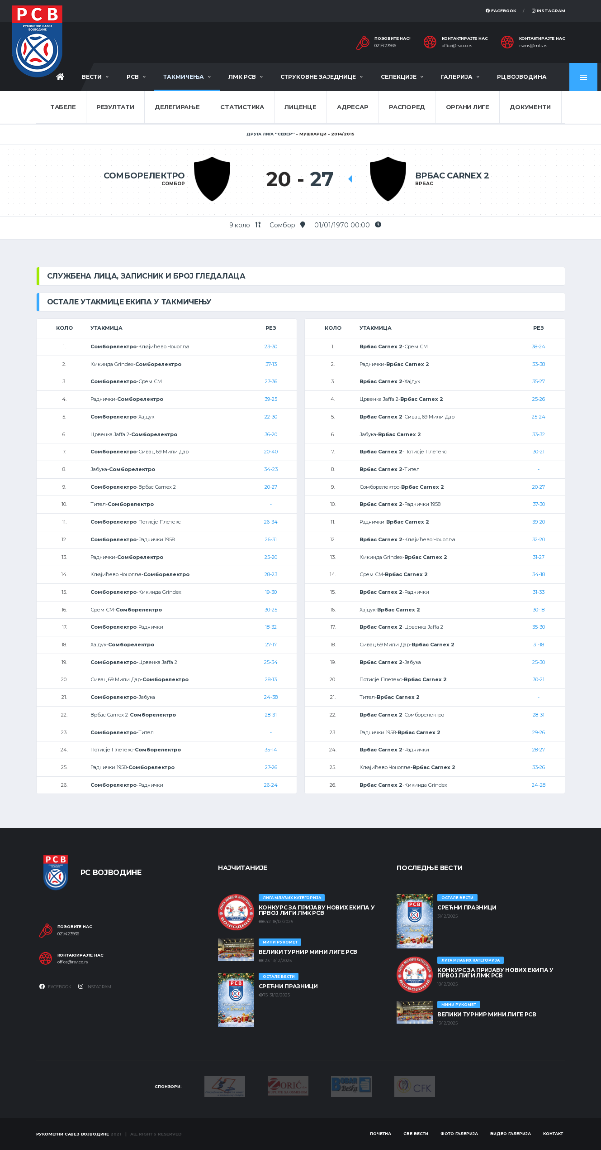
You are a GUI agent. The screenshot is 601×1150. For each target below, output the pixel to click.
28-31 (271, 715)
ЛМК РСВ (242, 76)
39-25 (271, 399)
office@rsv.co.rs (457, 45)
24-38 (271, 697)
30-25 (271, 609)
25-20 (271, 557)
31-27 (538, 557)
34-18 (538, 574)
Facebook (501, 10)
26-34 (271, 522)
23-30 (271, 346)
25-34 (271, 662)
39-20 (538, 522)
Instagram (548, 10)
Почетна (380, 1133)
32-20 (538, 539)
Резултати (115, 107)
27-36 (271, 381)
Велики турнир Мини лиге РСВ (308, 951)
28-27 (538, 749)
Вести (92, 76)
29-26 (538, 732)
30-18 (538, 609)
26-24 (271, 785)
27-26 (271, 767)
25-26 (538, 399)
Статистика (242, 107)
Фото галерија (459, 1133)
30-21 (538, 451)
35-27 (538, 381)
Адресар (352, 107)
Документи (530, 107)
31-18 (538, 644)
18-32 (271, 627)
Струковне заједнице (318, 76)
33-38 (538, 364)
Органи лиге (467, 107)
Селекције (398, 76)
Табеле (63, 107)
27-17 (271, 644)
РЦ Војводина (522, 76)
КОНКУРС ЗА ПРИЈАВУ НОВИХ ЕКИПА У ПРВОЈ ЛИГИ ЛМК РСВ (316, 910)
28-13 (271, 679)
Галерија (457, 76)
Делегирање (177, 107)
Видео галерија (510, 1133)
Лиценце (300, 107)
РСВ (133, 76)
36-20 (271, 434)
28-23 (271, 574)
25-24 (538, 417)
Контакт (553, 1133)
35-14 (271, 749)
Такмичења (183, 76)
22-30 (271, 417)
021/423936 (385, 45)
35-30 (538, 627)
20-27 (271, 487)
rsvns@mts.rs (533, 45)
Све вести (415, 1133)
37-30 (539, 504)
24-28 (538, 785)
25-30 (538, 662)
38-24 (538, 346)
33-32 (538, 434)
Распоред (407, 107)
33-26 (538, 767)
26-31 (271, 539)
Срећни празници (288, 986)
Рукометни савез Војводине (72, 1133)
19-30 (271, 592)
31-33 (538, 592)
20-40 (271, 451)
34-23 (271, 469)
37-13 (271, 364)
